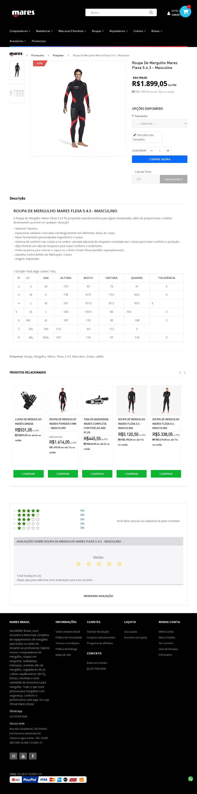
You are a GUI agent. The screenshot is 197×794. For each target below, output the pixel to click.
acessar (135, 521)
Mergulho (40, 356)
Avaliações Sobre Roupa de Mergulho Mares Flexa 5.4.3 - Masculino (69, 541)
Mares (51, 356)
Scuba (90, 356)
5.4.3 (68, 356)
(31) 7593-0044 (96, 668)
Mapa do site (63, 654)
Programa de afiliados (100, 643)
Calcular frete (143, 172)
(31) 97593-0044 (18, 716)
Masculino (78, 356)
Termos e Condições (67, 643)
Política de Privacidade (69, 637)
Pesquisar (58, 55)
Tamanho (141, 116)
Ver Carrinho (166, 643)
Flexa (60, 356)
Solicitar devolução (98, 631)
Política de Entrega (66, 649)
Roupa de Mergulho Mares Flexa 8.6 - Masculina (165, 424)
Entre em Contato (97, 663)
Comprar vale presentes (101, 637)
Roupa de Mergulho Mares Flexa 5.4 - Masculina (131, 424)
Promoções (37, 55)
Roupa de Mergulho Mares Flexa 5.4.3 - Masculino (101, 55)
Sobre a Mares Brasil (68, 631)
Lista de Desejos (168, 649)
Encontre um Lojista (135, 637)
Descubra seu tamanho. (143, 137)
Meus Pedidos (167, 637)
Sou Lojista (130, 631)
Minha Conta (166, 631)
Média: (98, 557)
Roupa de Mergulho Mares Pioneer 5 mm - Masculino (62, 424)
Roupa (28, 356)
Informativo (165, 654)
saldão (99, 356)
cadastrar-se (152, 521)
